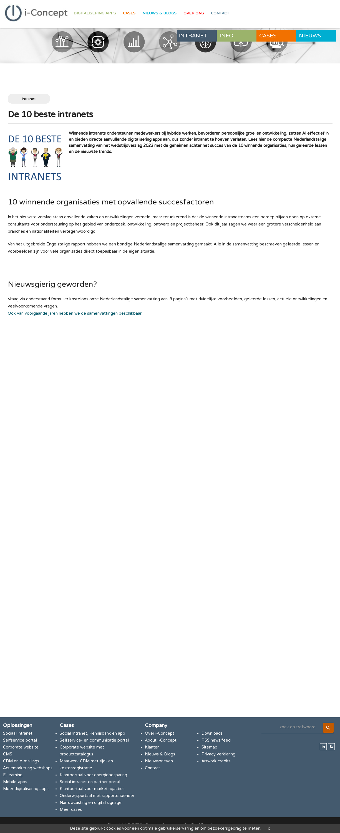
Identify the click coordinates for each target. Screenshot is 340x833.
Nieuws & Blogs (159, 13)
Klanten (152, 747)
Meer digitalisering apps (26, 788)
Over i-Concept (159, 733)
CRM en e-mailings (21, 761)
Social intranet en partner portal (90, 782)
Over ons (193, 13)
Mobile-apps (15, 782)
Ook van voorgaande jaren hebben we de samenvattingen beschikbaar (75, 313)
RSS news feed (216, 740)
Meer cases (71, 809)
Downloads (212, 733)
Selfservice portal (20, 740)
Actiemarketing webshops (27, 768)
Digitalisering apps (95, 13)
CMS (7, 754)
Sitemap (209, 747)
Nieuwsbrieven (159, 761)
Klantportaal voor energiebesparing (93, 775)
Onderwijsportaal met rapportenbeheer (97, 795)
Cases (129, 13)
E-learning (12, 775)
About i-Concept (161, 740)
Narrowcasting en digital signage (91, 802)
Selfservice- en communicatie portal (94, 740)
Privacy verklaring (218, 754)
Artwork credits (216, 761)
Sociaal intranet (17, 733)
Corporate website (21, 747)
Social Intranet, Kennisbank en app (92, 733)
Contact (220, 13)
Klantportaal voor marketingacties (92, 788)
